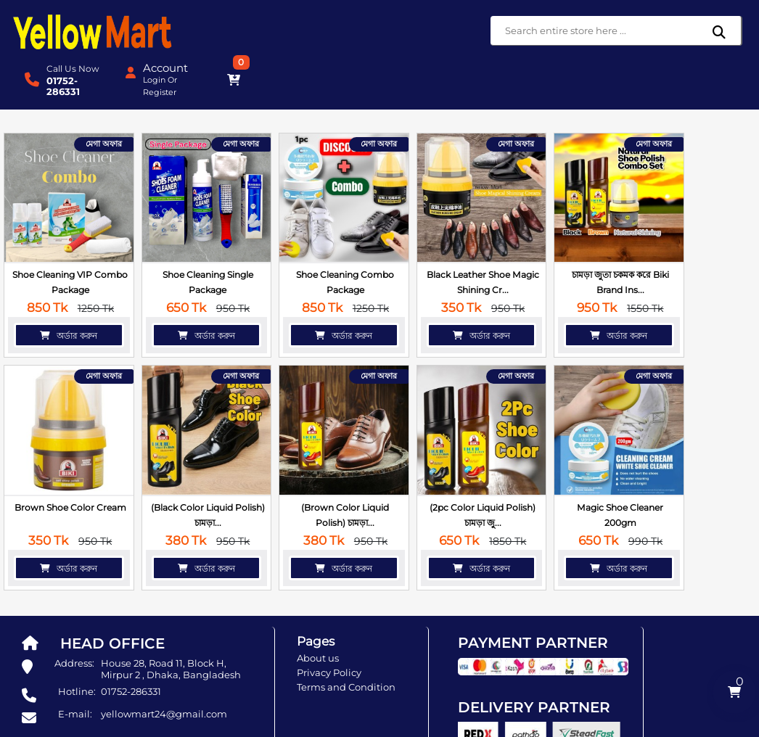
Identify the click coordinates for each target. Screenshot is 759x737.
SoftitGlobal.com (524, 726)
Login (648, 31)
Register (653, 43)
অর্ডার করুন (63, 276)
